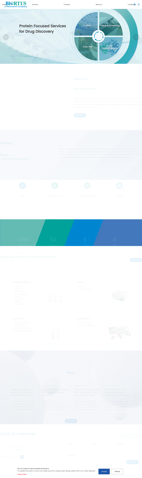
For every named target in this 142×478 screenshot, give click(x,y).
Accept (104, 471)
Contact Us (123, 4)
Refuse (117, 471)
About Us (105, 4)
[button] (136, 37)
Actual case (37, 43)
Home (56, 4)
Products (88, 4)
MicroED (46, 43)
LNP (52, 43)
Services (72, 4)
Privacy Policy (22, 474)
